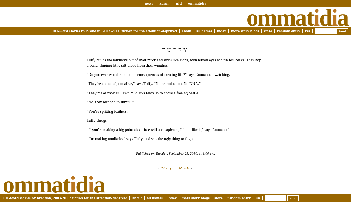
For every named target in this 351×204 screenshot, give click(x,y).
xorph (164, 3)
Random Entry (288, 31)
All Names (204, 31)
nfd (179, 3)
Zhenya (167, 168)
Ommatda (297, 17)
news (149, 3)
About (186, 31)
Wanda (184, 168)
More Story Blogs (245, 31)
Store (268, 31)
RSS (307, 31)
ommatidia (197, 3)
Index (221, 31)
